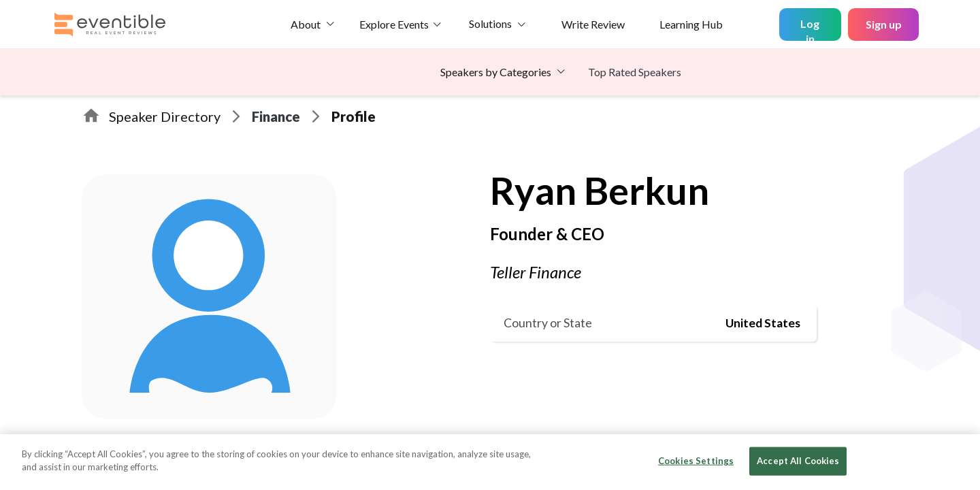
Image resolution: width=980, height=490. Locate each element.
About (306, 24)
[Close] (958, 461)
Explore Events (394, 24)
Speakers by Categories (495, 71)
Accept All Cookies (798, 460)
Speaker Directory (164, 116)
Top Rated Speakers (634, 71)
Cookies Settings (696, 460)
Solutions (490, 23)
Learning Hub (691, 24)
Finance (276, 116)
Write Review (593, 24)
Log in (809, 29)
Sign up (884, 24)
